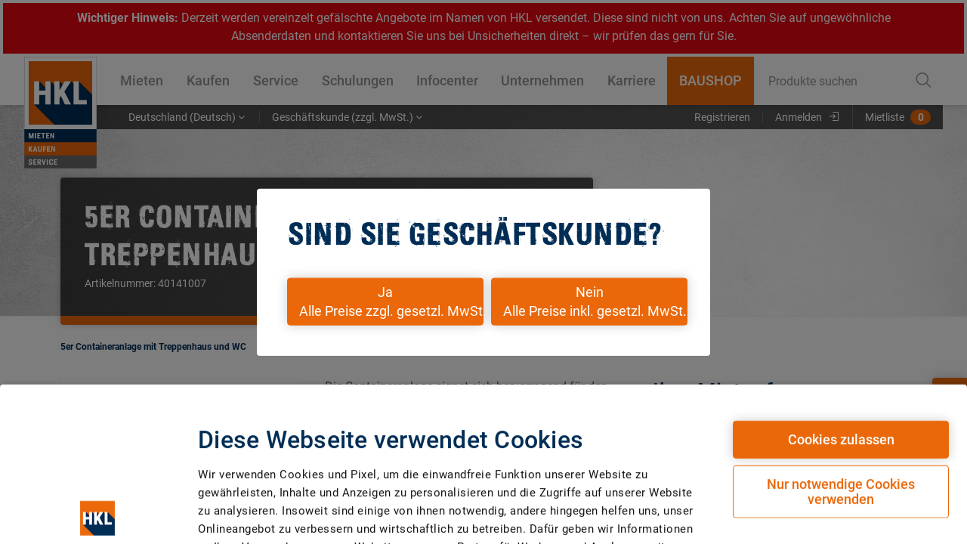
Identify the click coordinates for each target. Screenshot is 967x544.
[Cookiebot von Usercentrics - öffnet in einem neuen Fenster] (98, 496)
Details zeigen (789, 490)
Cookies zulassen (841, 286)
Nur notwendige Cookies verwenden (841, 338)
